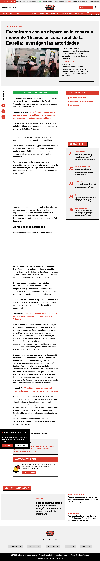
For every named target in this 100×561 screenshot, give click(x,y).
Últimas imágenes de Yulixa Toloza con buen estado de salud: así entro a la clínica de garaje (83, 499)
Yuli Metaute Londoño (72, 62)
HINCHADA (43, 14)
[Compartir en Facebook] (3, 105)
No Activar (21, 445)
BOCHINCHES (67, 14)
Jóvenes (17, 449)
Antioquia (74, 101)
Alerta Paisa (27, 449)
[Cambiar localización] (86, 7)
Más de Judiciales (16, 488)
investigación (48, 446)
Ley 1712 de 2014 (57, 558)
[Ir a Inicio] (50, 7)
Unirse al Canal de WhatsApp (35, 92)
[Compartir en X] (3, 111)
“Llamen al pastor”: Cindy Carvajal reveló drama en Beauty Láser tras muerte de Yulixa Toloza (82, 518)
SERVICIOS (79, 14)
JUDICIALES (20, 14)
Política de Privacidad (45, 555)
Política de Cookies (42, 558)
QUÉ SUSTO (89, 13)
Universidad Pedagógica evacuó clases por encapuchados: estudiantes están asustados (84, 171)
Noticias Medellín (21, 452)
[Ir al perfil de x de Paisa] (49, 539)
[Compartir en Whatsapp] (3, 117)
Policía (32, 452)
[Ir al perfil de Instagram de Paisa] (56, 539)
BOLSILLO (54, 14)
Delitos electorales (78, 98)
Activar (7, 445)
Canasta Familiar (6, 1)
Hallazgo (37, 446)
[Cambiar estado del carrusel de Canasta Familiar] (14, 1)
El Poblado (74, 105)
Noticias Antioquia (42, 449)
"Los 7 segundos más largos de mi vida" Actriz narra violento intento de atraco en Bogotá (85, 199)
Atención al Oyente (61, 555)
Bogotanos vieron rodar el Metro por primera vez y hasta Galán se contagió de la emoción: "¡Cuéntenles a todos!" (85, 156)
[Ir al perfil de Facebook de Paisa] (43, 539)
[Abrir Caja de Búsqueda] (95, 7)
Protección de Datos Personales (80, 555)
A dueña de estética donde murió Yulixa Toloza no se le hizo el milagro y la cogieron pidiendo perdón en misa (84, 213)
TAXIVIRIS (32, 14)
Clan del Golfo (88, 101)
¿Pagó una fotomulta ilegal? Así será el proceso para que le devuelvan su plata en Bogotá (85, 185)
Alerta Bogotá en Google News (35, 433)
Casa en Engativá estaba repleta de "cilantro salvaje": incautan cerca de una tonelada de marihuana (49, 508)
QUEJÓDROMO (7, 14)
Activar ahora (29, 472)
